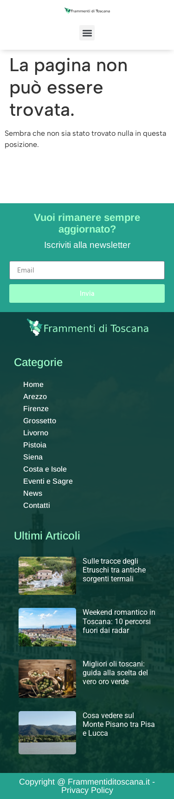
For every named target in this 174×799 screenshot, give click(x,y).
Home (33, 384)
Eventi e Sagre (48, 481)
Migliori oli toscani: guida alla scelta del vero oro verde (115, 672)
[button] (87, 32)
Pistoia (34, 445)
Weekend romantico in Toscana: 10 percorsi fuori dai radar (119, 621)
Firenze (36, 409)
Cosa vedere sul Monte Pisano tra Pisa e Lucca (119, 724)
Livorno (35, 433)
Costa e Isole (45, 469)
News (32, 493)
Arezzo (35, 396)
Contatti (36, 505)
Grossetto (39, 421)
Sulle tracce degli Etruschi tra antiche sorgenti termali (114, 570)
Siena (33, 457)
